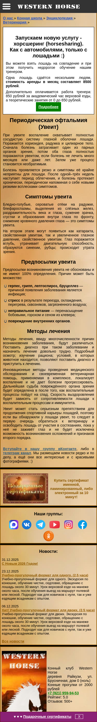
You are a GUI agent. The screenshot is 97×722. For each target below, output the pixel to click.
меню (6, 6)
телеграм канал (17, 453)
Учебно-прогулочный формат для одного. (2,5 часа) (45, 575)
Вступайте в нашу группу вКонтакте (39, 449)
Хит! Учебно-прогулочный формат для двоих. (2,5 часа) (48, 610)
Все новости (13, 641)
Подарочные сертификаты (47, 716)
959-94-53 (63, 693)
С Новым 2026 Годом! (20, 563)
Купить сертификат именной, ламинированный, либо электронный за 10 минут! (71, 488)
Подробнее (48, 107)
